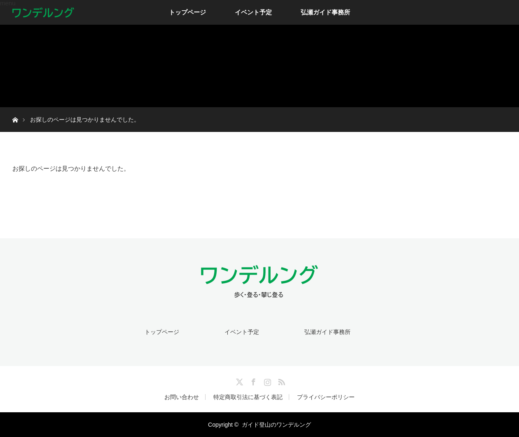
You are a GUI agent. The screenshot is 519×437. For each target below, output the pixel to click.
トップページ (187, 12)
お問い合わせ (181, 397)
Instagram (266, 380)
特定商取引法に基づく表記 (248, 397)
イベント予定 (253, 12)
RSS (280, 380)
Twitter (238, 380)
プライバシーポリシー (326, 397)
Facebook (252, 380)
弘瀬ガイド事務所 (325, 12)
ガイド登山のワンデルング (276, 424)
